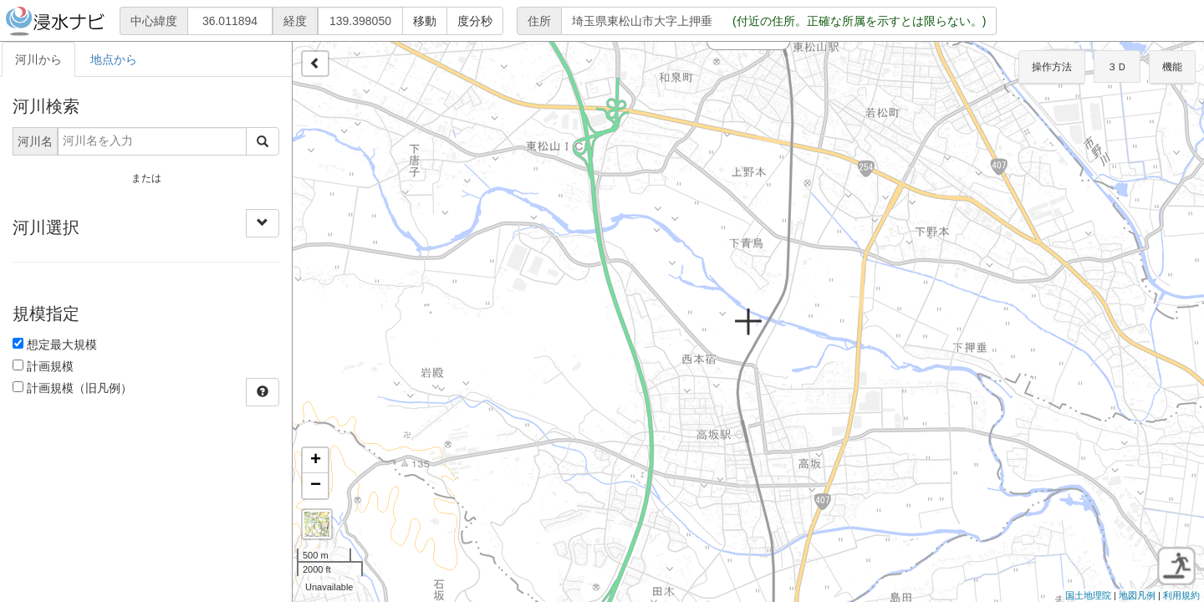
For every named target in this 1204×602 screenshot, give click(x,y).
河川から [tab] (38, 59)
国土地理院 (1088, 595)
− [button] (315, 485)
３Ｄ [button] (1117, 67)
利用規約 (1181, 595)
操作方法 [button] (1052, 67)
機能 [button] (1172, 67)
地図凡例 (1137, 595)
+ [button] (315, 460)
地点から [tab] (113, 59)
